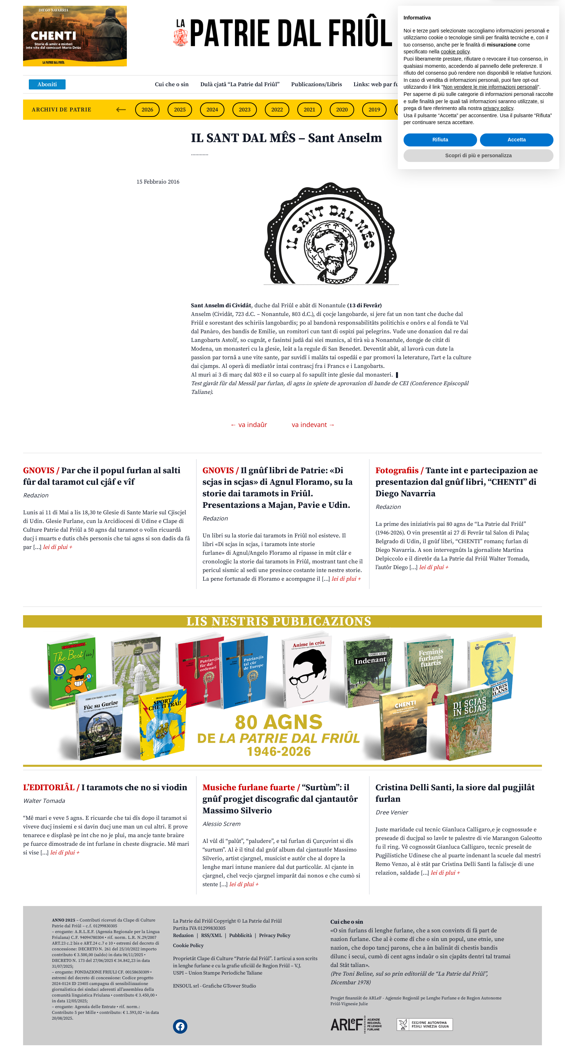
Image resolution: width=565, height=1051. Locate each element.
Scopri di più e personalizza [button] (478, 1031)
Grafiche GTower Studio (229, 986)
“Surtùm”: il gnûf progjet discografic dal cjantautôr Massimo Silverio (280, 799)
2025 (180, 109)
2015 (504, 109)
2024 (212, 109)
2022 (277, 109)
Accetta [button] (517, 1016)
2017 (439, 109)
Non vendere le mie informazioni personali (490, 963)
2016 (471, 109)
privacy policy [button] (498, 984)
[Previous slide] (121, 109)
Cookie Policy (188, 945)
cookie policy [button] (455, 928)
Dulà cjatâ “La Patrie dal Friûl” (240, 84)
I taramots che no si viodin (105, 787)
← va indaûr (249, 424)
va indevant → (313, 424)
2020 (342, 109)
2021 (309, 109)
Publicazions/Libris (316, 84)
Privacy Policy (274, 935)
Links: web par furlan (381, 84)
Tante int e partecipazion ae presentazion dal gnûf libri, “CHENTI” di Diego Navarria (456, 482)
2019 (374, 109)
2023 (244, 109)
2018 (407, 109)
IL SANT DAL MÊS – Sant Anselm (286, 138)
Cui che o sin (172, 84)
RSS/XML (211, 935)
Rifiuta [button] (440, 1016)
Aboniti (47, 84)
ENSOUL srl (186, 986)
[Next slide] (530, 109)
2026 (147, 109)
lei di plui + (57, 547)
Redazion (183, 935)
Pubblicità (240, 935)
